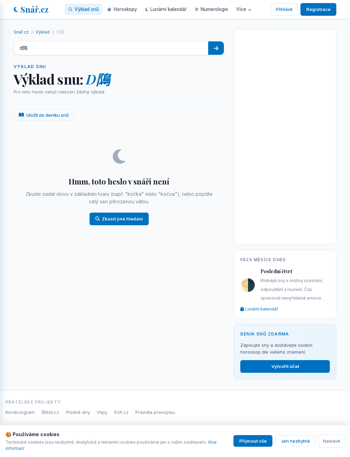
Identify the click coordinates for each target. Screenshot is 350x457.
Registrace (318, 9)
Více (243, 9)
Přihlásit (284, 9)
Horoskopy (122, 9)
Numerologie (211, 9)
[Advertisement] (285, 135)
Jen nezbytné (295, 441)
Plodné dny (78, 412)
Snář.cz (31, 9)
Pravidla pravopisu (155, 412)
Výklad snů (83, 9)
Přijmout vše (253, 441)
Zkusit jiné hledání (119, 218)
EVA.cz (121, 412)
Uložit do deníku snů (44, 115)
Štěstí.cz (50, 412)
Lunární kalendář (166, 9)
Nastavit (331, 441)
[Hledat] (216, 48)
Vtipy (102, 412)
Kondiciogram (20, 412)
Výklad (43, 32)
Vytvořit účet (285, 366)
